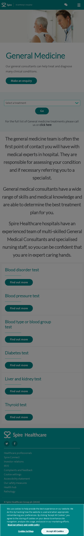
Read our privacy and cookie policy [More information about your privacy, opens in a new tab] (24, 526)
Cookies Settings (26, 532)
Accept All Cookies (54, 532)
